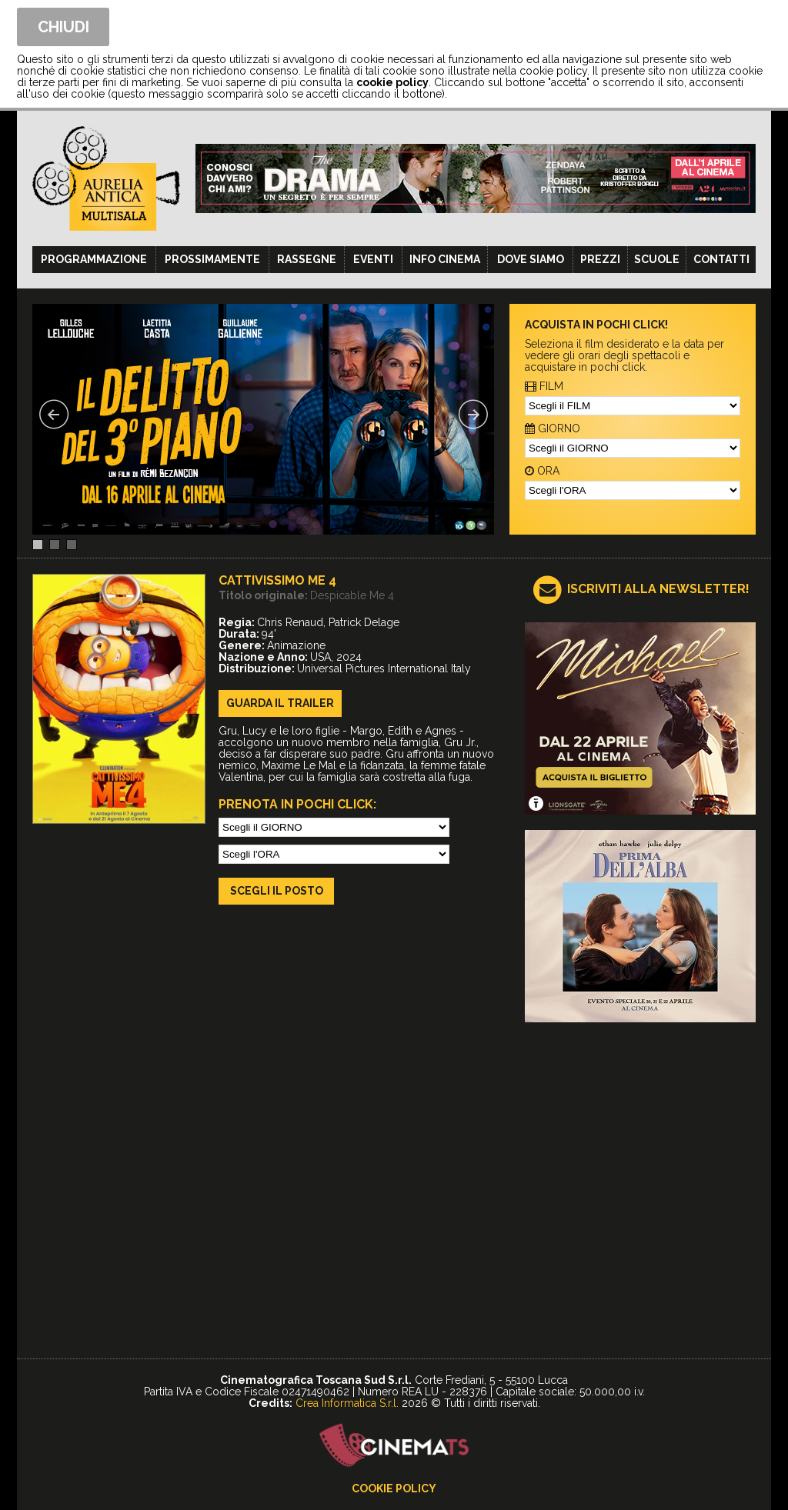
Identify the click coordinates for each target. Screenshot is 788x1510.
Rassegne (306, 259)
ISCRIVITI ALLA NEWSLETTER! (658, 589)
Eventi (373, 259)
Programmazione (94, 259)
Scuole (656, 259)
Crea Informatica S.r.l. (347, 1403)
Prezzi (600, 259)
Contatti (721, 259)
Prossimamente (212, 259)
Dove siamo (530, 259)
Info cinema (444, 259)
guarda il (280, 703)
